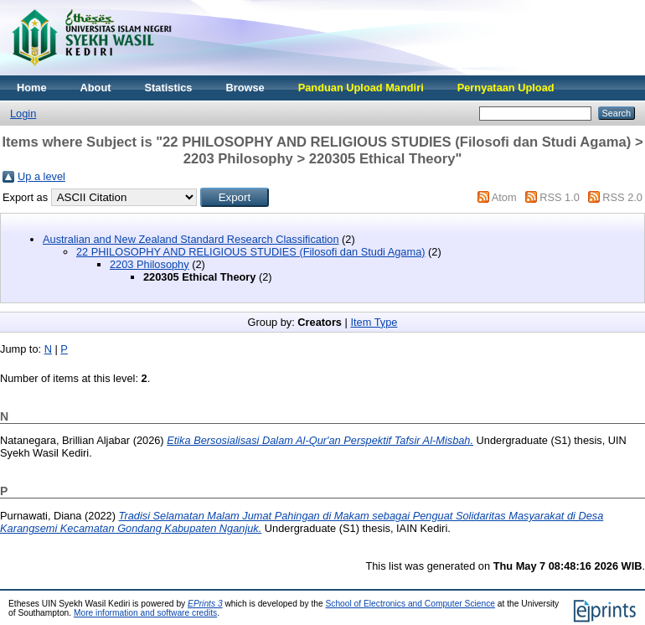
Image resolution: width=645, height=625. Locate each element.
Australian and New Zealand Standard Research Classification (191, 239)
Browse (244, 87)
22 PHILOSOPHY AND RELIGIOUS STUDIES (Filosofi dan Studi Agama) (251, 251)
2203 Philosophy (149, 264)
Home (32, 87)
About (95, 87)
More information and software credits (145, 612)
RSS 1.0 (559, 197)
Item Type (373, 322)
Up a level (41, 176)
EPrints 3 (205, 603)
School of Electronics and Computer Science (410, 603)
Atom (504, 197)
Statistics (169, 87)
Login (23, 113)
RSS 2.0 (622, 197)
